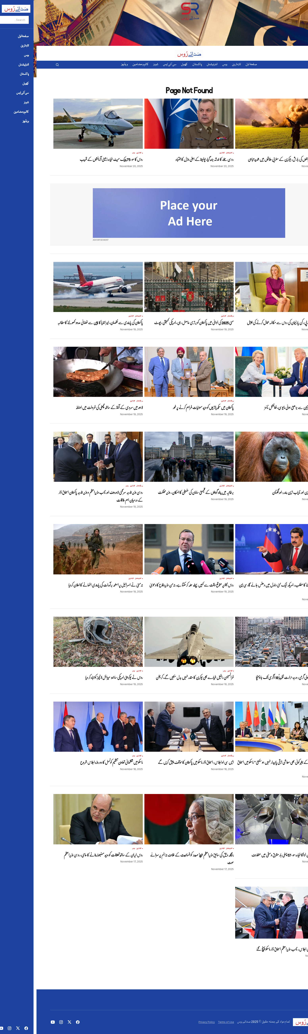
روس (279, 153)
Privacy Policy (170, 1022)
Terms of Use (189, 1022)
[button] (21, 65)
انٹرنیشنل (193, 153)
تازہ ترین (284, 153)
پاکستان (193, 316)
